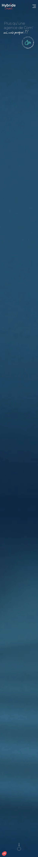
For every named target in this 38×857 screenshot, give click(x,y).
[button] (4, 853)
